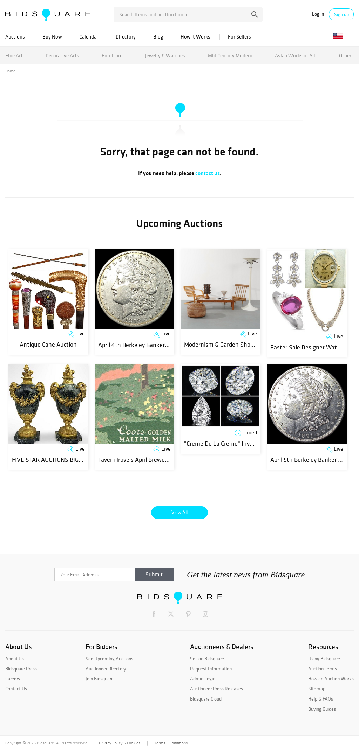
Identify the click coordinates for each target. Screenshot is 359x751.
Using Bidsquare (324, 658)
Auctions (15, 36)
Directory (126, 36)
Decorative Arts (62, 55)
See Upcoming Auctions (109, 658)
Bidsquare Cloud (206, 699)
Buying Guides (322, 709)
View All (179, 512)
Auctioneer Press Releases (216, 689)
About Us (14, 658)
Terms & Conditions (171, 742)
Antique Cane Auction (48, 344)
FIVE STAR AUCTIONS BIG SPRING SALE (64, 460)
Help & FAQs (320, 699)
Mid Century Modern (230, 55)
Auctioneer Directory (106, 669)
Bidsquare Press (21, 669)
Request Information (211, 669)
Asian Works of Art (295, 55)
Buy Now (52, 36)
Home (10, 71)
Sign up (341, 14)
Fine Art (14, 55)
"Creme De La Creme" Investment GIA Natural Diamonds (258, 443)
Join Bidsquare (100, 678)
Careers (12, 678)
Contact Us (16, 689)
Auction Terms (322, 669)
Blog (158, 36)
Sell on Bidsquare (207, 658)
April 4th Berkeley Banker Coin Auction (148, 345)
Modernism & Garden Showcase (225, 344)
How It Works (195, 36)
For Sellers (239, 36)
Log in (318, 14)
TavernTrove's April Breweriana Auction (149, 460)
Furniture (112, 55)
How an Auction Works (331, 678)
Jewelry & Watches (165, 55)
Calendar (88, 36)
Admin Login (202, 678)
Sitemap (316, 689)
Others (346, 55)
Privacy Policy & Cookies (119, 742)
